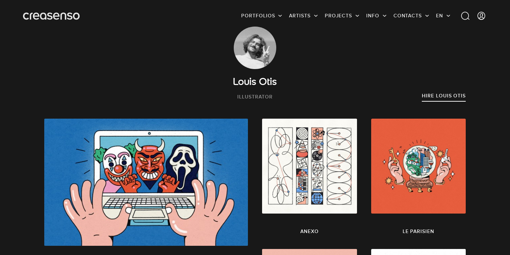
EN (439, 16)
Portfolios (258, 16)
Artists (299, 16)
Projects (338, 16)
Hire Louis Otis (444, 95)
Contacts (407, 16)
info (372, 16)
